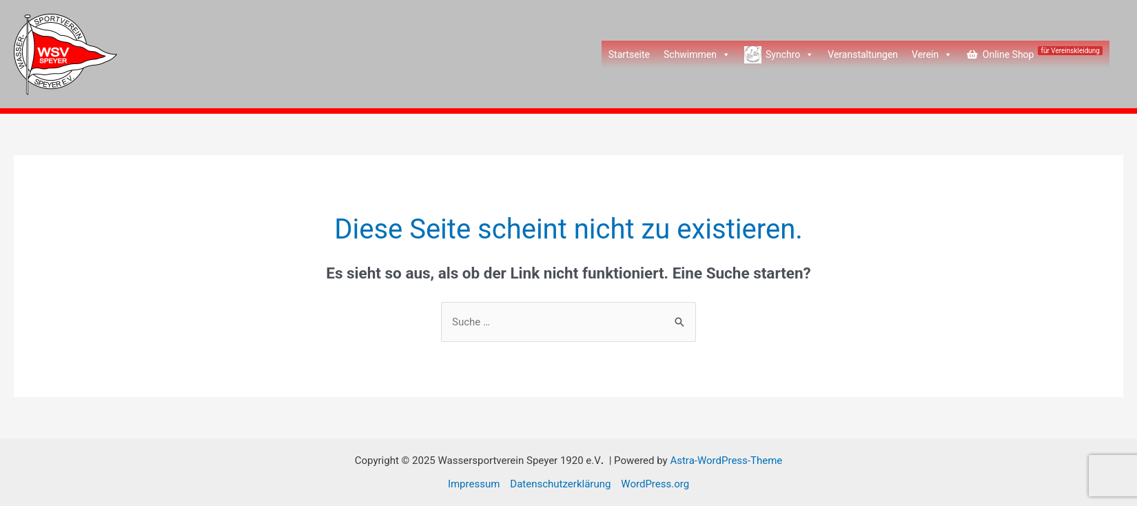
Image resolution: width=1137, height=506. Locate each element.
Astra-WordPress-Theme (726, 460)
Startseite (629, 54)
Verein (932, 54)
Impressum (474, 484)
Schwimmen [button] (697, 54)
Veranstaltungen (863, 54)
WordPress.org (655, 484)
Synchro (790, 54)
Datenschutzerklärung (560, 484)
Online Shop (1043, 53)
